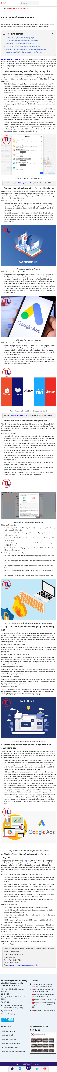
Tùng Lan (26, 861)
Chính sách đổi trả (7, 1036)
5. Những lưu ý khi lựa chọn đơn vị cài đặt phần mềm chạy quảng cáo (25, 50)
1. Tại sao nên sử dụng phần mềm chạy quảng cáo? (20, 38)
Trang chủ (4, 8)
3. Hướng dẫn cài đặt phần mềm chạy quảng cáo (19, 44)
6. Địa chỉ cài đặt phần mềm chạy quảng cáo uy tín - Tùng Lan (23, 53)
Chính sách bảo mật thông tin (11, 1044)
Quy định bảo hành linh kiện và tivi (12, 1048)
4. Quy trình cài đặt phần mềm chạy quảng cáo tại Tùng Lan (22, 47)
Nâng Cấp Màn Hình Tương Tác (20, 416)
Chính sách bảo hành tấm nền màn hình (13, 1052)
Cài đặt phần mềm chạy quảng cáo (12, 60)
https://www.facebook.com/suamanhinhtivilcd (24, 966)
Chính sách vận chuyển (9, 1040)
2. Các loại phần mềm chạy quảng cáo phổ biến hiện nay (21, 41)
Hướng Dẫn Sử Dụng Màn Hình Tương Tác (24, 184)
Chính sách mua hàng (8, 1032)
